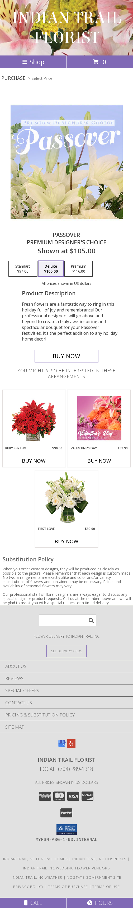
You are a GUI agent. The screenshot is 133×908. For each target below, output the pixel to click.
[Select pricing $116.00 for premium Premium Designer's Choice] (78, 269)
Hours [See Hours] (100, 902)
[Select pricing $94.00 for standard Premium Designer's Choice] (23, 269)
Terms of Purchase (68, 886)
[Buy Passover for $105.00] (66, 356)
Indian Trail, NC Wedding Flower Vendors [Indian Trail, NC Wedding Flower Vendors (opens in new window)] (66, 868)
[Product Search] (67, 620)
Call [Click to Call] (33, 902)
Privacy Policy (28, 886)
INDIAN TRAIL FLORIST (66, 28)
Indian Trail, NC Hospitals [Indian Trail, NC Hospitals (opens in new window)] (99, 858)
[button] (66, 829)
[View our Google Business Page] (62, 746)
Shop (33, 61)
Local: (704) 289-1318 (66, 768)
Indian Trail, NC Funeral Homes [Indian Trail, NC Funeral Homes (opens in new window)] (35, 858)
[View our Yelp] (71, 746)
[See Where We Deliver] (66, 650)
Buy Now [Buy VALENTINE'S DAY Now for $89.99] (99, 460)
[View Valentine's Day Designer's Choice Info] (99, 418)
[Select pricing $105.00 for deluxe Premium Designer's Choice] (51, 269)
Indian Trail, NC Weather (37, 877)
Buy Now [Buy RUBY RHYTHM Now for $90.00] (34, 460)
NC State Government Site (94, 877)
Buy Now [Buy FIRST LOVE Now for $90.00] (66, 541)
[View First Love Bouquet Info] (67, 498)
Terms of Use (106, 886)
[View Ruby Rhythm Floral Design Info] (34, 418)
